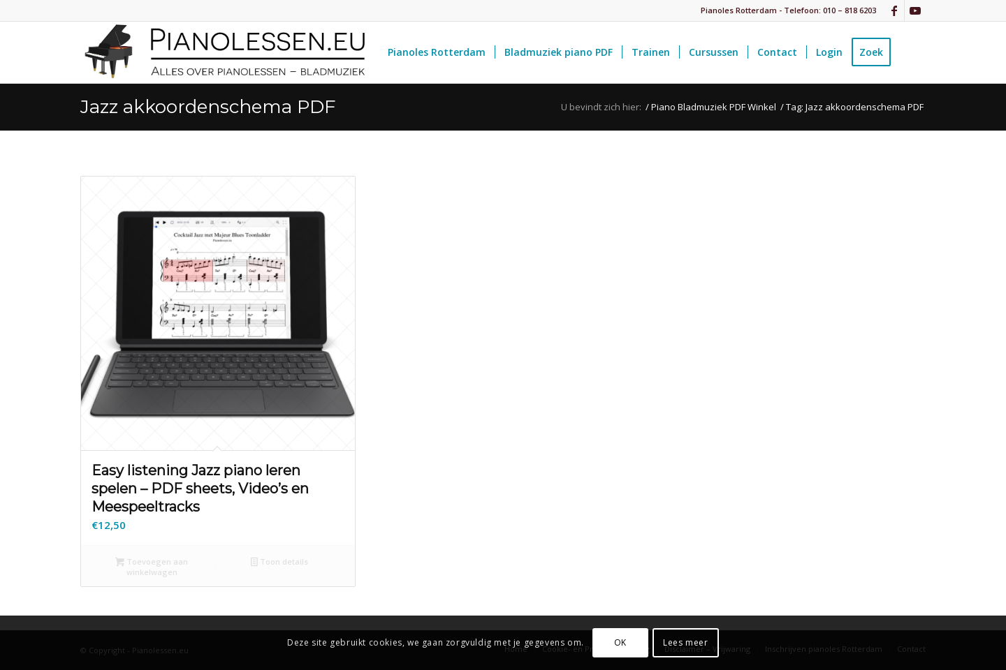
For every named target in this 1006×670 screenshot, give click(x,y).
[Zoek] (913, 52)
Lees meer (685, 642)
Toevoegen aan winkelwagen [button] (151, 566)
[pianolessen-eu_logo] (223, 52)
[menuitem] (437, 52)
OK (620, 642)
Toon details (279, 562)
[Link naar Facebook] (894, 10)
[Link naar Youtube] (915, 10)
